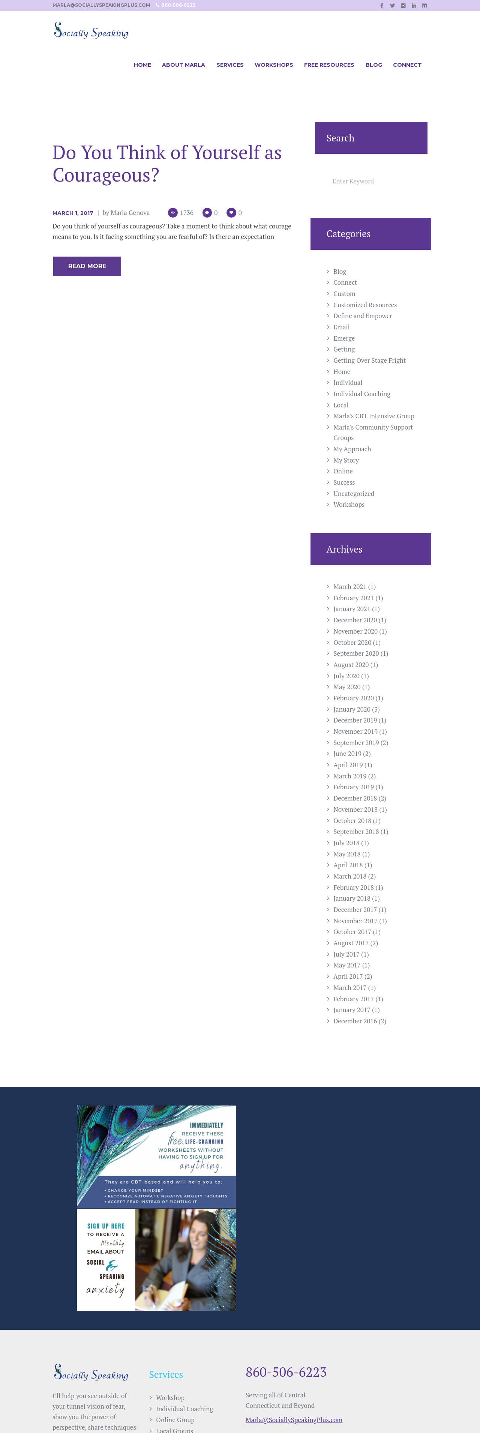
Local (340, 405)
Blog (339, 271)
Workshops (348, 504)
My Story (346, 460)
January (351, 608)
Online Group (175, 1312)
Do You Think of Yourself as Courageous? (167, 163)
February (353, 597)
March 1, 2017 (72, 213)
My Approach (352, 449)
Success (344, 482)
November (355, 631)
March (349, 586)
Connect (345, 282)
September (356, 653)
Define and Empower (362, 315)
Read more (87, 266)
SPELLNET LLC (288, 1409)
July (346, 675)
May (346, 686)
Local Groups (174, 1324)
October (352, 642)
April (348, 764)
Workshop (170, 1290)
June (347, 753)
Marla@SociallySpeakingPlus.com (294, 1312)
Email (341, 327)
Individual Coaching (361, 393)
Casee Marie (377, 1409)
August (351, 664)
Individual (347, 382)
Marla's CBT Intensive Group (373, 416)
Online (343, 471)
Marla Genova (130, 212)
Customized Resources (365, 304)
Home (341, 371)
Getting (344, 349)
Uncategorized (353, 493)
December (355, 620)
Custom (344, 293)
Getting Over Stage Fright (369, 360)
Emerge (344, 338)
